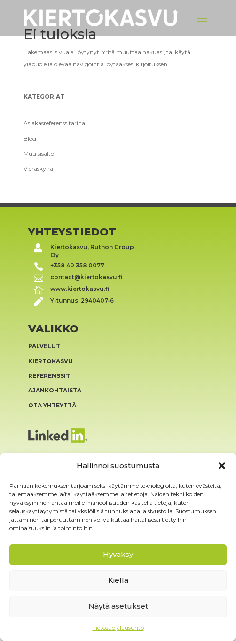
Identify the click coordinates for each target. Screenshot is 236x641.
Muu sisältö (39, 153)
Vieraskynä (38, 168)
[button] (222, 465)
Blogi (31, 138)
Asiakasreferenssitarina (54, 122)
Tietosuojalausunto (118, 627)
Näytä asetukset (118, 606)
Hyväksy (118, 554)
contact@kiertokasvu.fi (86, 277)
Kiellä (118, 580)
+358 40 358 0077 (77, 265)
